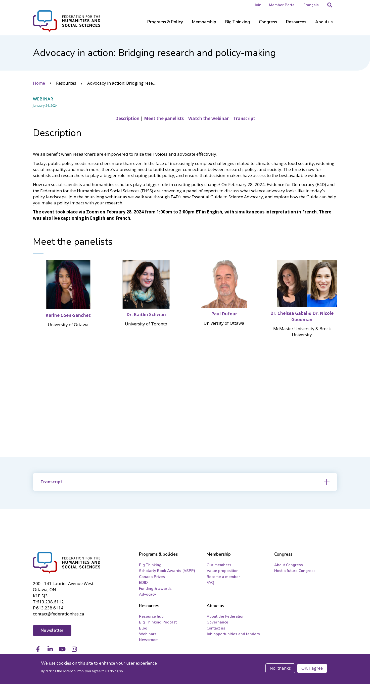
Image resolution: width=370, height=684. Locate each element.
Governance (217, 622)
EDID (143, 583)
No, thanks (280, 668)
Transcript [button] (51, 481)
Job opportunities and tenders (233, 634)
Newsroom (149, 640)
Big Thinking (150, 565)
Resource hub (151, 616)
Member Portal (282, 5)
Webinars (148, 634)
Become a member (223, 577)
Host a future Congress (294, 571)
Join (258, 5)
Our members (219, 565)
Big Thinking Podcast (158, 622)
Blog (143, 628)
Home (39, 83)
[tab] (185, 481)
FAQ (210, 583)
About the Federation (226, 616)
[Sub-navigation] (165, 25)
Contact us (216, 628)
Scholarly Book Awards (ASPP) (167, 571)
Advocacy (147, 594)
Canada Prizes (152, 577)
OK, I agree (312, 668)
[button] (329, 5)
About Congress (288, 565)
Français (311, 5)
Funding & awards (155, 589)
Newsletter (52, 630)
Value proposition (223, 571)
